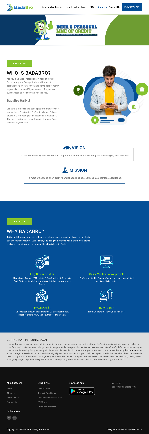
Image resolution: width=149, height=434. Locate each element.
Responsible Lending (52, 7)
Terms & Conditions (47, 393)
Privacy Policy (44, 389)
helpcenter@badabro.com (124, 387)
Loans (84, 7)
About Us (102, 7)
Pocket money (132, 350)
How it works (72, 7)
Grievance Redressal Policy (50, 398)
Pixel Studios (136, 429)
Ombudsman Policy (47, 407)
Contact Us (114, 7)
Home (9, 389)
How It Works (13, 398)
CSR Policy (43, 402)
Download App (132, 7)
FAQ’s (92, 7)
